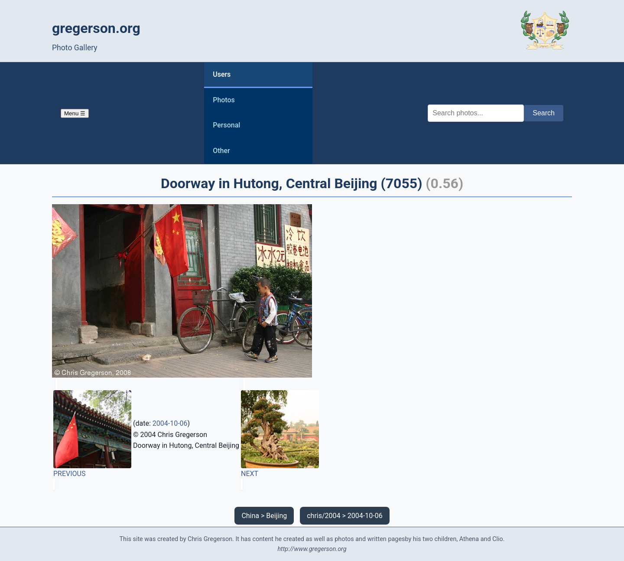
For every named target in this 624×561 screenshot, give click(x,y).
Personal (226, 125)
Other (221, 151)
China (250, 516)
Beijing (276, 516)
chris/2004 (323, 516)
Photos (224, 100)
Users (222, 74)
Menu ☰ (74, 113)
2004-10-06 (170, 423)
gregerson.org (96, 28)
